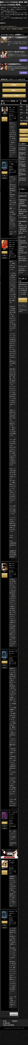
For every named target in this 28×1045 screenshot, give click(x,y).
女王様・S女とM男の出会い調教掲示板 (23, 211)
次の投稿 (14, 1014)
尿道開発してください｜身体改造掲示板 (22, 174)
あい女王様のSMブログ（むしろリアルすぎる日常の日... (22, 148)
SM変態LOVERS (18, 17)
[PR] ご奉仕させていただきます (12, 109)
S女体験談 (20, 29)
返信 (4, 172)
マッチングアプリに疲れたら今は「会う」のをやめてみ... (22, 170)
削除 (4, 175)
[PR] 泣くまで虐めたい (12, 862)
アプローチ (4, 119)
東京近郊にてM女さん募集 (12, 913)
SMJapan (21, 250)
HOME (3, 29)
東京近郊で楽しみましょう (12, 653)
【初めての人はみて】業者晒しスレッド (14, 95)
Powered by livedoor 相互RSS (22, 180)
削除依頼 (4, 178)
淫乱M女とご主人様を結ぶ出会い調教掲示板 (23, 227)
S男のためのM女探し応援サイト (23, 260)
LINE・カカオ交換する (23, 131)
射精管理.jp (22, 203)
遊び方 (9, 29)
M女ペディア (22, 256)
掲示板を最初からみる (23, 139)
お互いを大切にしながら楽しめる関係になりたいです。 (12, 244)
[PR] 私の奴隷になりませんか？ (12, 565)
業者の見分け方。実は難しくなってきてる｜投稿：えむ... (22, 158)
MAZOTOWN (22, 241)
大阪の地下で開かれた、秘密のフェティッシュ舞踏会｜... (22, 166)
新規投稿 (14, 29)
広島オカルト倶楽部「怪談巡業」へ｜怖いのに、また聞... (22, 154)
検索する (14, 90)
